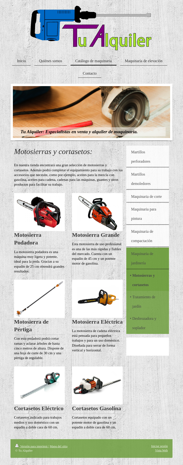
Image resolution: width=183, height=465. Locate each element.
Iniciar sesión (159, 446)
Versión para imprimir (31, 446)
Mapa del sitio (58, 446)
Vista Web (161, 450)
